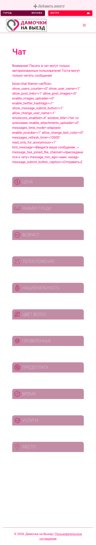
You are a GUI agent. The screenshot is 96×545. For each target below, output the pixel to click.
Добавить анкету (48, 6)
